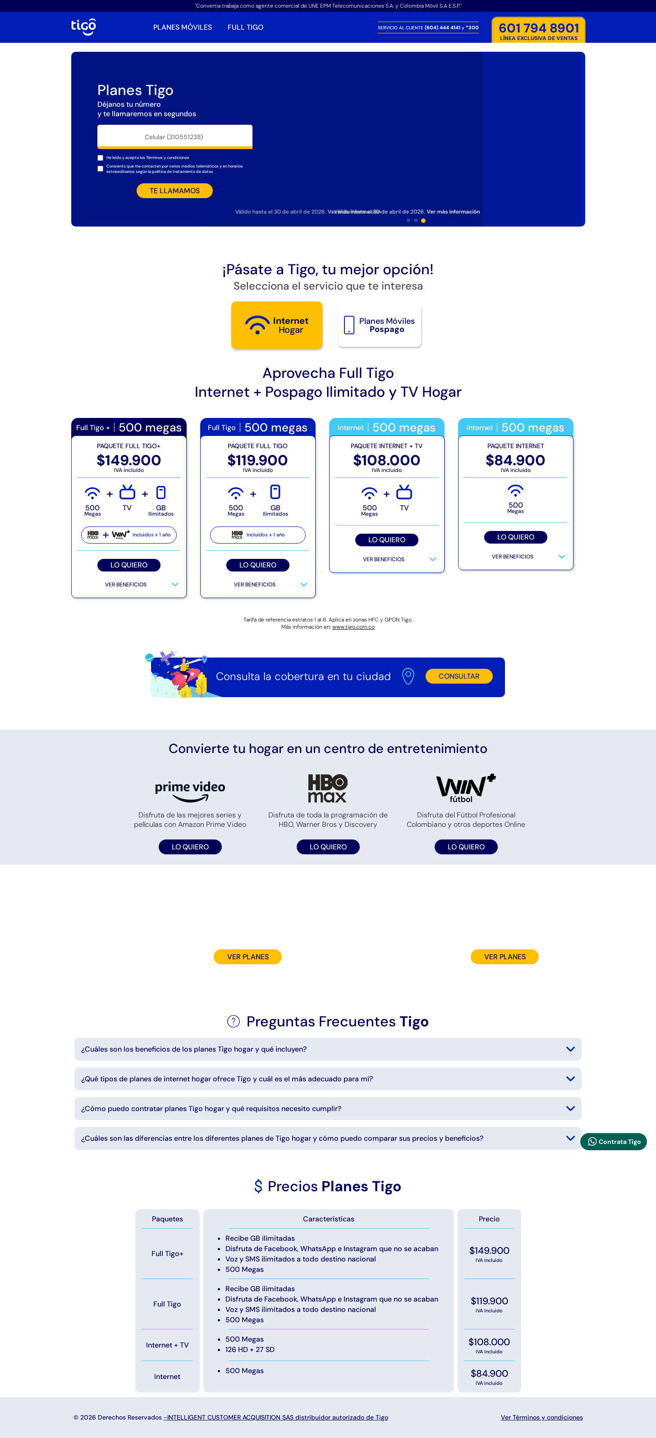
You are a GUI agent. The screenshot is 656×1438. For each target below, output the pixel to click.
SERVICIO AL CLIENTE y (428, 27)
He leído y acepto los (147, 157)
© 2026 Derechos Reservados (230, 1417)
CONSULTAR (459, 676)
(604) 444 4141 (443, 27)
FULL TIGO (245, 27)
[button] (408, 220)
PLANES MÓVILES (182, 27)
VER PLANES (248, 957)
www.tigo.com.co (353, 627)
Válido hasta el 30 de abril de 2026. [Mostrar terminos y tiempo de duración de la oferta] (411, 211)
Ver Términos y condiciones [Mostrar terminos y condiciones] (542, 1417)
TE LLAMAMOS (175, 190)
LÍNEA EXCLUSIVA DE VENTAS (539, 32)
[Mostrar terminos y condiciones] (167, 157)
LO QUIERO (128, 565)
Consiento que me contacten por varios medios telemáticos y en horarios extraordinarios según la (174, 168)
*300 (472, 27)
